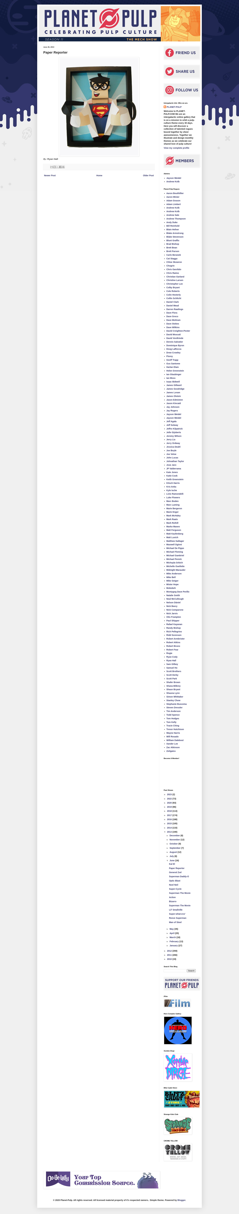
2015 (169, 823)
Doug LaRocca (173, 349)
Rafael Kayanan (174, 624)
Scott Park (171, 678)
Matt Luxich (172, 537)
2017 (169, 815)
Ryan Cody (172, 657)
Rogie (169, 653)
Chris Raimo (172, 273)
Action (172, 897)
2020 (169, 803)
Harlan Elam (172, 367)
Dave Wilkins (173, 327)
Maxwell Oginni (174, 544)
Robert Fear (172, 649)
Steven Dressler (174, 707)
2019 (169, 807)
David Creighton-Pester (178, 331)
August (173, 852)
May (171, 929)
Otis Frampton (173, 617)
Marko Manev (173, 526)
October (173, 844)
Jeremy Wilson (174, 436)
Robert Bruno (173, 646)
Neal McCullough (175, 599)
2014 (169, 828)
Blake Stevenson (175, 237)
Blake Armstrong (175, 233)
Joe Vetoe (171, 454)
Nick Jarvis (172, 613)
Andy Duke (172, 222)
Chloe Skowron (174, 262)
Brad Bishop (172, 244)
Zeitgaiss (171, 751)
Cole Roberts (173, 291)
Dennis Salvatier (174, 342)
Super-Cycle (175, 889)
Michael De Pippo (175, 548)
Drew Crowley (173, 352)
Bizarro (172, 901)
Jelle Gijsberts (173, 432)
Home (99, 175)
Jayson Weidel (173, 178)
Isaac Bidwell (173, 381)
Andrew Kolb (173, 181)
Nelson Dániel (173, 602)
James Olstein (173, 396)
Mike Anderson (174, 573)
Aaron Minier (173, 197)
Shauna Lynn (173, 693)
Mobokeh (171, 588)
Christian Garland (175, 276)
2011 (169, 955)
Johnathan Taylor (175, 461)
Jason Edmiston (174, 400)
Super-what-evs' (177, 914)
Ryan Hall (171, 660)
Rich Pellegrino (174, 631)
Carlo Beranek (173, 255)
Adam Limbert (173, 204)
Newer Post (50, 175)
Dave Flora (171, 313)
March (172, 937)
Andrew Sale (172, 215)
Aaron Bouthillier (175, 193)
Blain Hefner (172, 229)
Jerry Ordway (173, 443)
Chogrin (170, 266)
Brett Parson (172, 251)
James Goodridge (175, 389)
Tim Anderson (173, 711)
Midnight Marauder (175, 570)
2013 (169, 832)
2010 (169, 959)
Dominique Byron (175, 345)
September (175, 848)
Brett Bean (171, 247)
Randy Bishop (173, 628)
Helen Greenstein (175, 371)
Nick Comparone (174, 610)
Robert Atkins (173, 642)
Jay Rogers (172, 410)
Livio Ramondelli (175, 494)
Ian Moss (171, 378)
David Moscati (173, 334)
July (171, 856)
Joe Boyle (171, 450)
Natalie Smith (173, 595)
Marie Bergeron (174, 508)
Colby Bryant (173, 287)
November (174, 839)
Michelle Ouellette (175, 566)
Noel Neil (173, 885)
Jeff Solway (172, 425)
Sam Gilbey (172, 664)
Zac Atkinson (173, 747)
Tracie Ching (172, 725)
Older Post (148, 175)
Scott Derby (172, 675)
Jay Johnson (173, 407)
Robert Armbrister (175, 639)
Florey (169, 356)
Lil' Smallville (175, 910)
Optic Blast (174, 880)
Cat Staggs (172, 258)
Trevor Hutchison (175, 729)
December (174, 835)
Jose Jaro (171, 465)
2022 (169, 798)
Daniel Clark (172, 302)
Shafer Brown (173, 682)
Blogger (181, 1200)
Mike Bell (171, 577)
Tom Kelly (171, 722)
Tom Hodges (172, 718)
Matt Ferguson (173, 530)
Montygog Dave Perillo (177, 591)
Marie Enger (172, 512)
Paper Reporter (176, 868)
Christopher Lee (174, 284)
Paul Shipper (173, 620)
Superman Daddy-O (179, 876)
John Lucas (172, 457)
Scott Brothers (173, 671)
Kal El (172, 864)
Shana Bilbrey (173, 686)
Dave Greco (172, 316)
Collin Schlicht (173, 298)
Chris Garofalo (173, 269)
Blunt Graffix (172, 240)
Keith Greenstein (175, 479)
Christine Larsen (174, 280)
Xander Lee (172, 744)
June (172, 860)
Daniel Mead (172, 305)
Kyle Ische (171, 490)
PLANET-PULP (174, 107)
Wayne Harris (173, 733)
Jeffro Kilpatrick (174, 428)
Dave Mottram (173, 320)
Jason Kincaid (173, 403)
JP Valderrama (173, 468)
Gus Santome (173, 363)
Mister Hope (172, 584)
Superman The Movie (180, 893)
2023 (169, 794)
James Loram (173, 392)
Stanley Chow (173, 700)
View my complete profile (176, 148)
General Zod (175, 872)
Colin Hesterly (173, 295)
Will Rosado (172, 736)
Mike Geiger (172, 581)
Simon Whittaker (174, 696)
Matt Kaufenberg (174, 534)
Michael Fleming (174, 552)
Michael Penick (174, 559)
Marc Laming (173, 505)
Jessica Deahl (173, 447)
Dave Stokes (172, 323)
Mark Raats (172, 519)
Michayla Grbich (174, 562)
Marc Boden (172, 501)
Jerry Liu (170, 439)
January (173, 945)
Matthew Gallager (175, 541)
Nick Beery (171, 606)
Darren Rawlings (174, 309)
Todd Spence (173, 715)
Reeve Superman (177, 918)
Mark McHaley (173, 515)
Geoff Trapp (172, 360)
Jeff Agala (171, 421)
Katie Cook (172, 476)
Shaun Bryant (173, 689)
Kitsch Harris (173, 483)
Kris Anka (171, 486)
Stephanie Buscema (176, 704)
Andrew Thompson (176, 218)
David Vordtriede (174, 338)
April (172, 933)
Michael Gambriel (175, 555)
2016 (169, 819)
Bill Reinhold (173, 226)
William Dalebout (175, 740)
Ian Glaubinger (173, 374)
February (174, 941)
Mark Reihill (172, 523)
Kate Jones (172, 472)
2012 (169, 951)
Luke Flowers (173, 497)
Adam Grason (173, 200)
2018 (169, 811)
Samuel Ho (171, 668)
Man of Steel (175, 922)
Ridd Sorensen (174, 635)
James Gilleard (174, 385)
